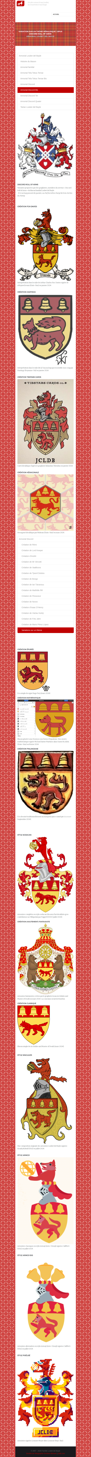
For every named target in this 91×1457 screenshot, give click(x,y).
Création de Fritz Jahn (30, 619)
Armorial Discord (27, 84)
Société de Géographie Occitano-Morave (41, 1453)
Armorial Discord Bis (28, 90)
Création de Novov (28, 602)
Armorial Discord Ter (28, 96)
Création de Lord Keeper (31, 550)
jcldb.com (61, 1453)
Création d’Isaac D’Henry (31, 607)
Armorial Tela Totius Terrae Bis (33, 78)
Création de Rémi (28, 545)
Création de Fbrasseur (30, 596)
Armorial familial (26, 67)
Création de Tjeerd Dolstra (31, 573)
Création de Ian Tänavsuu (31, 584)
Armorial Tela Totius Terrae (31, 73)
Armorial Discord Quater (30, 101)
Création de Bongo (28, 579)
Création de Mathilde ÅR (31, 590)
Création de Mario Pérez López (34, 624)
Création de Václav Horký (31, 613)
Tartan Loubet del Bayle (30, 107)
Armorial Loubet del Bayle (30, 56)
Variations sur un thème (30, 630)
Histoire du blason (27, 61)
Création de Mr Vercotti (30, 562)
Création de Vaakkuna (30, 567)
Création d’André (27, 556)
